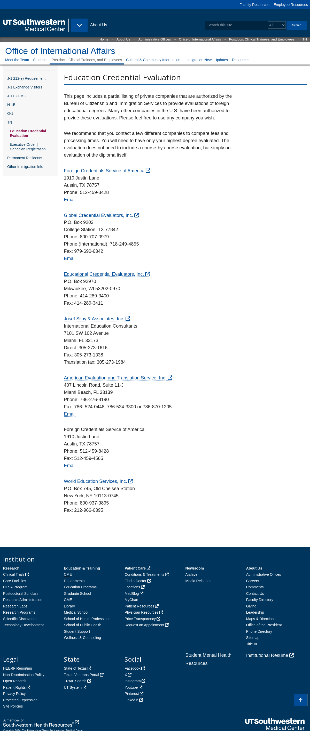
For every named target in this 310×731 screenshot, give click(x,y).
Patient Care (135, 568)
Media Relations (198, 581)
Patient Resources (139, 606)
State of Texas (75, 668)
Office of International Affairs (200, 39)
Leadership (255, 612)
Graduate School (77, 593)
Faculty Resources (254, 5)
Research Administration (22, 600)
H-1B (11, 105)
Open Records (14, 681)
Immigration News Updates (206, 60)
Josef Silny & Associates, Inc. (94, 318)
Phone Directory (259, 631)
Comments (255, 587)
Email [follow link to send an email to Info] (69, 199)
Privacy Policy (14, 694)
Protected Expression (20, 700)
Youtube (131, 687)
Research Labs (15, 606)
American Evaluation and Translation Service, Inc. (115, 377)
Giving (251, 606)
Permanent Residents (24, 158)
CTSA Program (15, 587)
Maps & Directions (261, 619)
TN (305, 39)
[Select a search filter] (277, 25)
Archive (191, 574)
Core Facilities (14, 581)
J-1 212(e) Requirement (26, 78)
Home (104, 39)
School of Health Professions (87, 619)
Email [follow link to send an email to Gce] (69, 258)
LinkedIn (131, 700)
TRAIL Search (75, 681)
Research (11, 568)
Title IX (251, 644)
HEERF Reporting (17, 668)
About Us (123, 39)
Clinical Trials (13, 574)
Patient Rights (14, 687)
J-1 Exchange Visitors (24, 87)
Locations (132, 587)
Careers (252, 581)
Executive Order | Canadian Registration (28, 146)
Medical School (76, 612)
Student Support (77, 631)
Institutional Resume (267, 655)
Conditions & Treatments (144, 574)
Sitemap (252, 638)
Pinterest (132, 694)
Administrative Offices (154, 39)
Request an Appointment (144, 625)
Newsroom (194, 568)
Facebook (132, 668)
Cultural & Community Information (153, 60)
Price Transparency (140, 619)
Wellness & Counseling (82, 638)
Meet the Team (17, 60)
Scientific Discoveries (20, 619)
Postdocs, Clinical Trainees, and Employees (262, 39)
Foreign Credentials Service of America (104, 170)
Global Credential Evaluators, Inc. (98, 215)
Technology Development (23, 625)
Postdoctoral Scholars (20, 593)
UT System (73, 687)
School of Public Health (82, 625)
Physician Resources (141, 612)
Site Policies (13, 706)
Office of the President (264, 625)
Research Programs (19, 612)
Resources (240, 60)
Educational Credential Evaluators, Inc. (104, 274)
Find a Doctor (135, 581)
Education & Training (82, 568)
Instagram (133, 681)
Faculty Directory (259, 600)
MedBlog (132, 593)
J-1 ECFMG (16, 96)
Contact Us (255, 593)
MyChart (131, 600)
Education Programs (80, 587)
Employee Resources (291, 5)
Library (69, 606)
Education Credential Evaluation (28, 133)
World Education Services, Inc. (95, 481)
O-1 (10, 113)
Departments (74, 581)
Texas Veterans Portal (81, 675)
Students (40, 60)
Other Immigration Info (25, 167)
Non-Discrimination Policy (23, 675)
